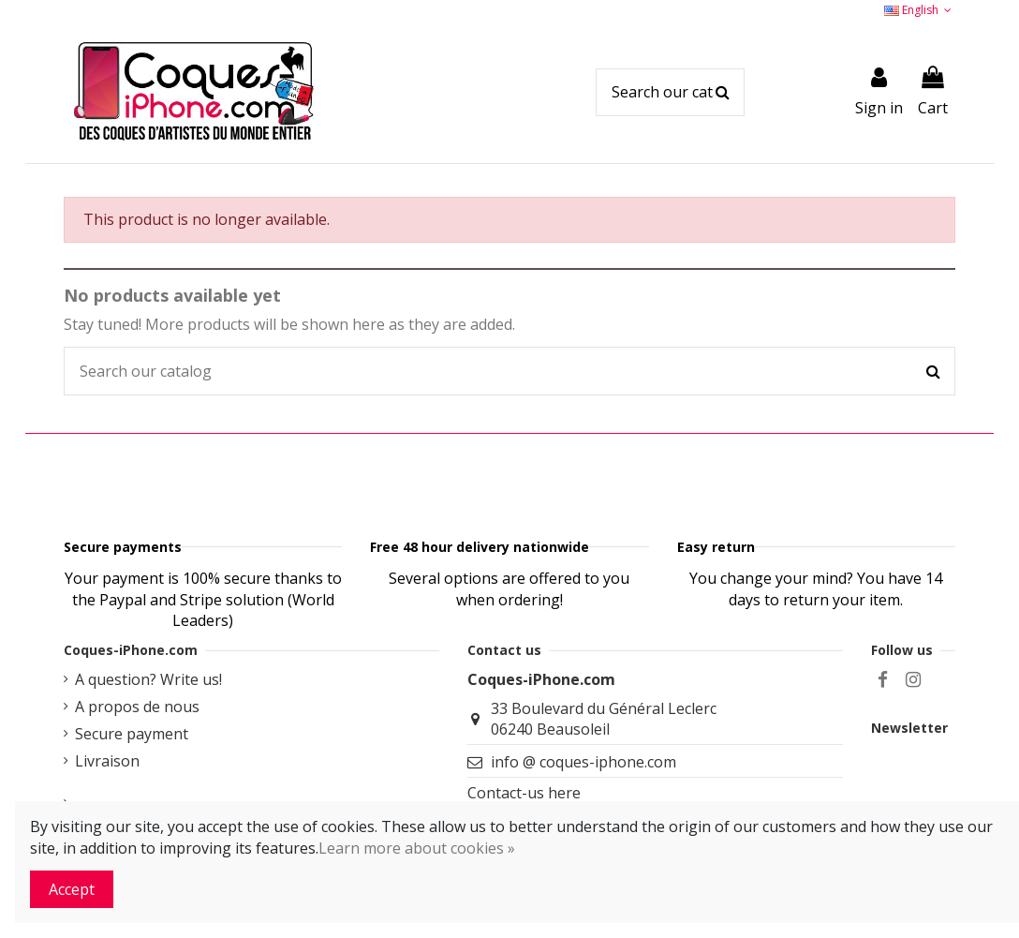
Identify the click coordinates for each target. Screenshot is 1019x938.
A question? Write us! (148, 763)
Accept (72, 889)
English (919, 10)
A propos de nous (137, 791)
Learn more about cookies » (416, 848)
